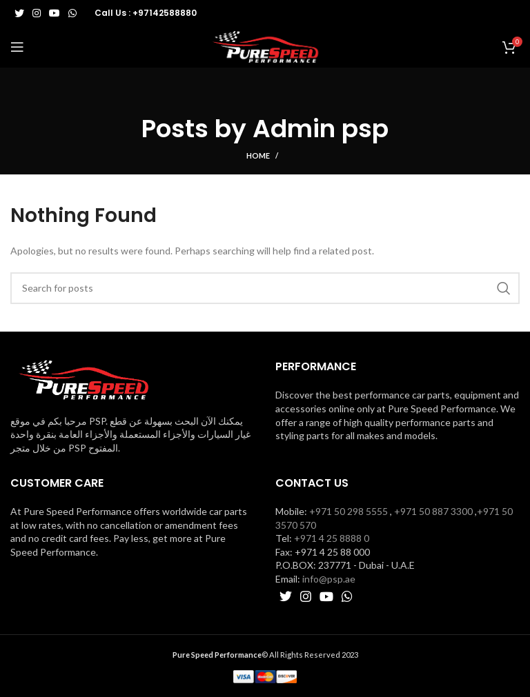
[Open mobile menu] (17, 47)
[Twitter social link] (19, 13)
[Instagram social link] (36, 13)
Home (258, 155)
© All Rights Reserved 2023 (265, 654)
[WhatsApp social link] (72, 13)
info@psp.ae (328, 579)
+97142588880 (164, 13)
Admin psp (321, 128)
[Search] (265, 288)
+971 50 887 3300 (433, 511)
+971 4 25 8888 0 (331, 538)
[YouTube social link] (54, 13)
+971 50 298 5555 (348, 511)
